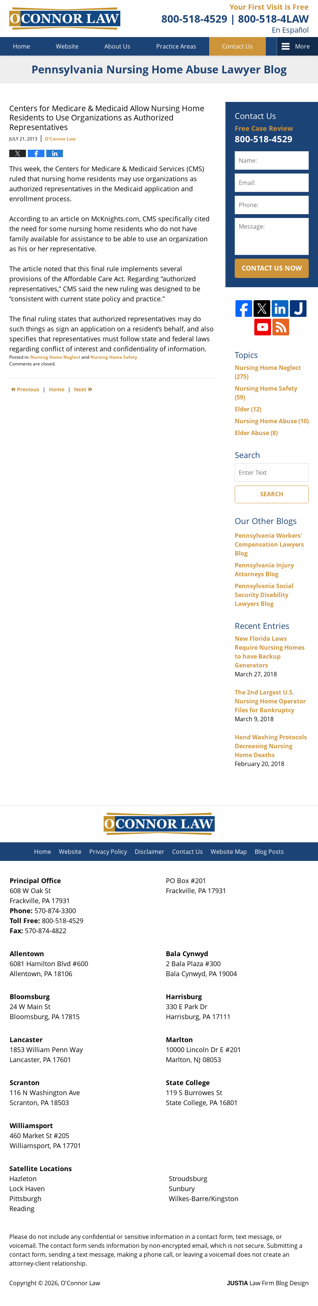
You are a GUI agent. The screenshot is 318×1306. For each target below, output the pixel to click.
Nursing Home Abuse (272, 421)
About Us (117, 46)
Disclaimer (149, 852)
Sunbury (182, 1188)
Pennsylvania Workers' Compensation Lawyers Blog (269, 544)
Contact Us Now (272, 267)
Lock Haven (27, 1188)
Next (83, 389)
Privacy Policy (108, 852)
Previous (25, 389)
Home (21, 46)
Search (271, 494)
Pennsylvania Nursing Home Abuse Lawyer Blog (64, 18)
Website (67, 46)
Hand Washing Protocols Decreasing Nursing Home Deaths (271, 746)
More (302, 46)
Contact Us (237, 46)
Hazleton (23, 1178)
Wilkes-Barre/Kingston (203, 1198)
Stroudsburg (188, 1178)
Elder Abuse (256, 433)
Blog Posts (269, 852)
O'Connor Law (80, 1283)
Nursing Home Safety (113, 357)
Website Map (229, 852)
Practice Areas (176, 46)
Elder (248, 409)
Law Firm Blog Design (268, 1283)
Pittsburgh (25, 1198)
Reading (21, 1208)
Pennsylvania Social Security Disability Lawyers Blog (264, 595)
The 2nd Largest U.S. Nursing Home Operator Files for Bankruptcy (270, 701)
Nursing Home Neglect (55, 357)
